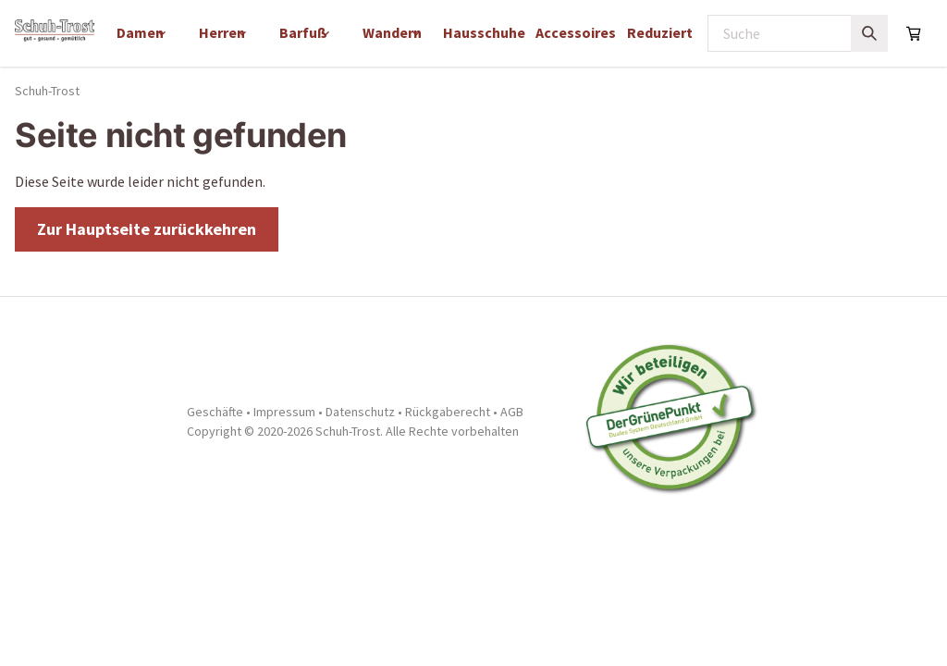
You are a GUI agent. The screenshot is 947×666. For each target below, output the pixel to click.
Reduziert (660, 32)
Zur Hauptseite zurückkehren (146, 229)
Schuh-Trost (47, 90)
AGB (511, 411)
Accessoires (575, 32)
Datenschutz (360, 411)
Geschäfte (215, 411)
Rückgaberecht (447, 411)
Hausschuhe (484, 32)
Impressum (284, 411)
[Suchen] (869, 33)
